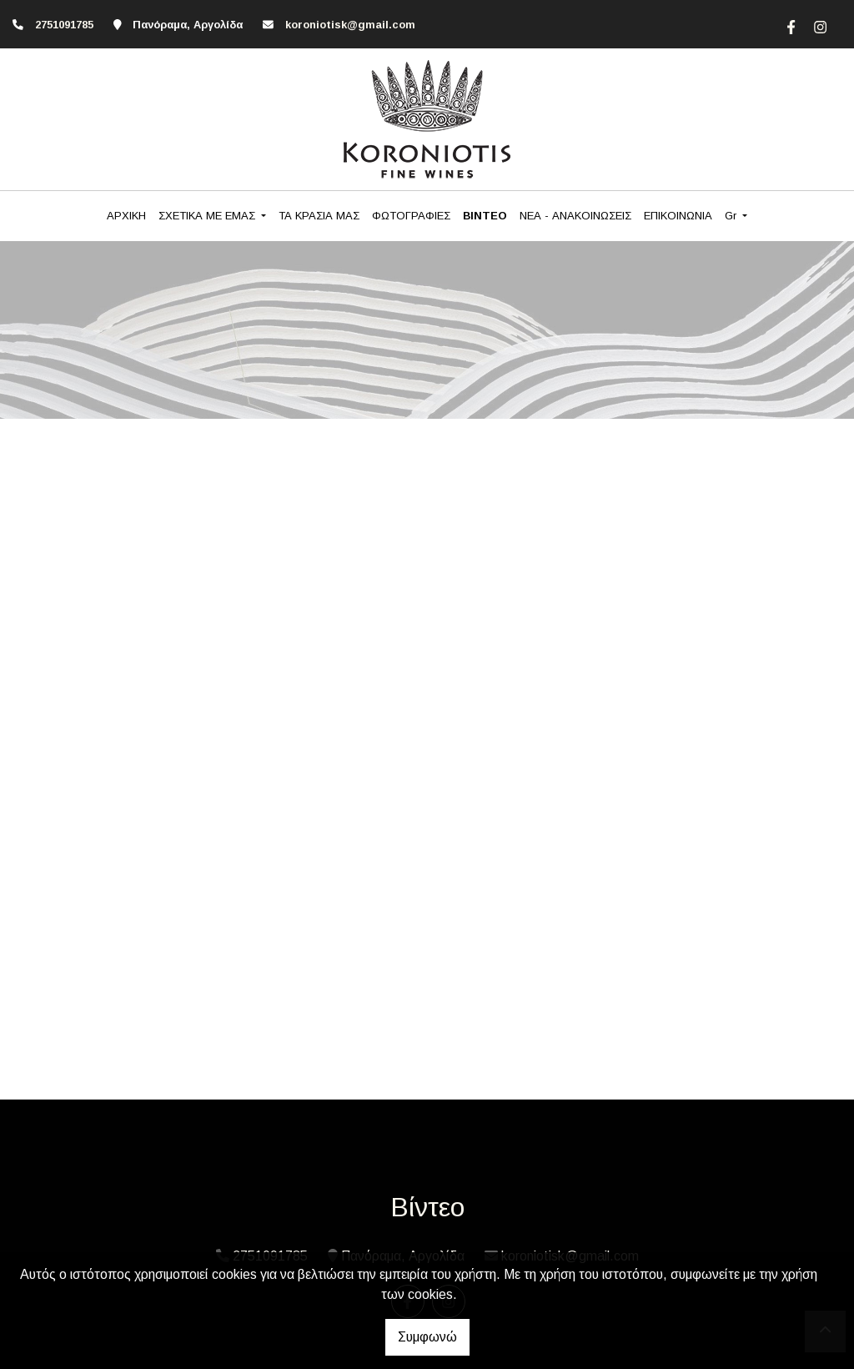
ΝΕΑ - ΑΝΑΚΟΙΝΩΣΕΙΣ (575, 215)
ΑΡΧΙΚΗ (126, 215)
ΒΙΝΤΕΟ (485, 215)
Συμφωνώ (427, 1337)
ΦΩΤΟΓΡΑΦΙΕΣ (411, 215)
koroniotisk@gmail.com (350, 24)
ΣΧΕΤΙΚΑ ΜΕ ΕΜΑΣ (208, 215)
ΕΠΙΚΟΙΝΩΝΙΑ (678, 215)
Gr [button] (732, 215)
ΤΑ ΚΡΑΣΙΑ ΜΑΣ (319, 215)
